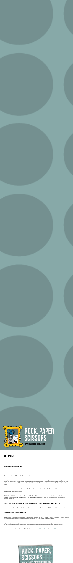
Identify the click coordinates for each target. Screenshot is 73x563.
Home (9, 455)
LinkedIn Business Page (41, 528)
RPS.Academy (56, 528)
